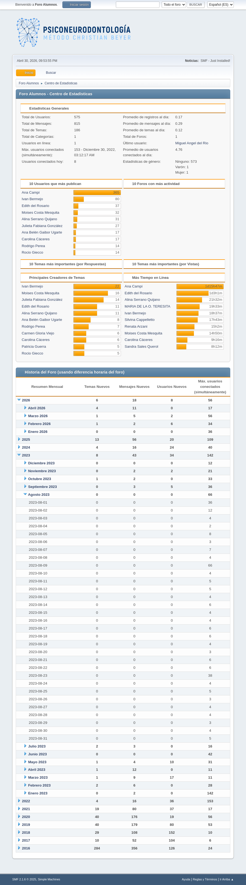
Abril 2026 (36, 408)
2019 (26, 825)
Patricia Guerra (34, 346)
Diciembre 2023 (41, 463)
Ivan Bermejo (32, 199)
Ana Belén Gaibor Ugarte (42, 232)
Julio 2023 (37, 746)
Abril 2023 (36, 770)
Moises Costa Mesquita (40, 212)
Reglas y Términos (205, 879)
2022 (26, 801)
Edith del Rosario (35, 206)
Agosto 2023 (38, 495)
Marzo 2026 (38, 416)
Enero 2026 (37, 432)
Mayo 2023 (37, 762)
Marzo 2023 (38, 777)
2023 (26, 455)
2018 (26, 832)
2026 (26, 400)
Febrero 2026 (39, 424)
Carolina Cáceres (36, 239)
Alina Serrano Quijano (39, 219)
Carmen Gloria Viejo (38, 333)
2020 (26, 817)
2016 (26, 848)
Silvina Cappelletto (140, 320)
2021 (26, 809)
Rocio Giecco (32, 252)
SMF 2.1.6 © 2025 (24, 879)
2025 (26, 439)
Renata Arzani (136, 326)
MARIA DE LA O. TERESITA (147, 306)
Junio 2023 (37, 754)
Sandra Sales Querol (141, 346)
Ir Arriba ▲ (227, 879)
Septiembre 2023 (42, 487)
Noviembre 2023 (42, 471)
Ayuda (186, 879)
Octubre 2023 (39, 479)
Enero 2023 (37, 793)
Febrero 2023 (39, 785)
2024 (26, 447)
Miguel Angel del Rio (191, 143)
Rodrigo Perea (33, 246)
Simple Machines (49, 879)
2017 (26, 840)
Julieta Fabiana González (42, 226)
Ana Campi (31, 192)
